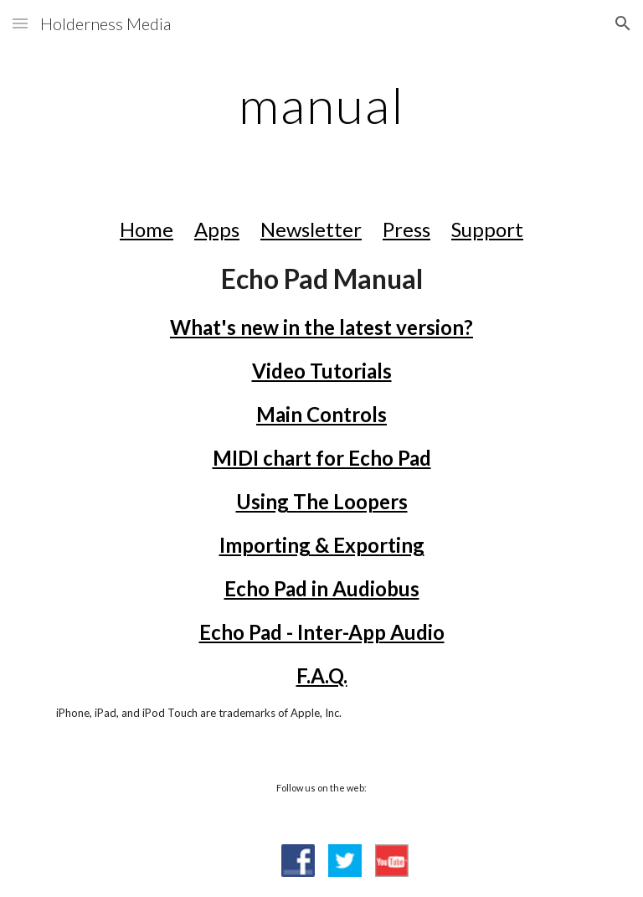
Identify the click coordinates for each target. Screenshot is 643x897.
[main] (321, 104)
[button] (20, 23)
